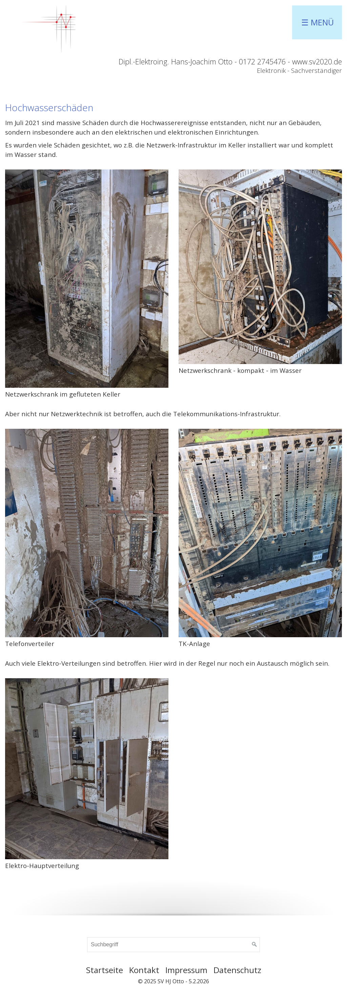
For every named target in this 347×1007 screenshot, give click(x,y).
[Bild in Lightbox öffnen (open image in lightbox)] (86, 278)
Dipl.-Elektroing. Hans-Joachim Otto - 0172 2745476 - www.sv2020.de (230, 61)
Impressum (186, 969)
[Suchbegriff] (173, 944)
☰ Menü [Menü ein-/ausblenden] (317, 22)
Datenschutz (237, 969)
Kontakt (144, 969)
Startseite (104, 969)
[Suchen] (254, 944)
